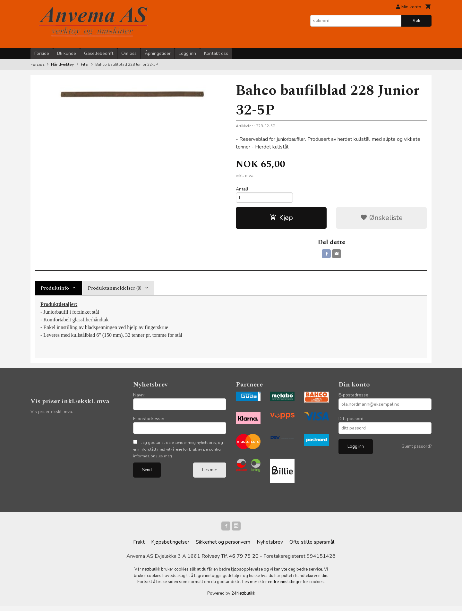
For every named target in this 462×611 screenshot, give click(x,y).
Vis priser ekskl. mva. (51, 415)
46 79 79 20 (244, 560)
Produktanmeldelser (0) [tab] (114, 291)
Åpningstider (158, 53)
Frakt (139, 546)
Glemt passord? (416, 450)
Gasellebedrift (98, 53)
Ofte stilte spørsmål (311, 546)
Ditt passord (351, 422)
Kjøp (281, 220)
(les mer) (164, 459)
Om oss (129, 53)
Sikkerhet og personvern (223, 546)
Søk (416, 21)
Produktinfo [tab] (54, 291)
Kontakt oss (216, 53)
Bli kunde (66, 53)
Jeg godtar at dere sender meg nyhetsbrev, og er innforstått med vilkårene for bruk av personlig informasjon (178, 453)
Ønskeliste (381, 220)
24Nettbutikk (243, 598)
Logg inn (187, 53)
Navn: (139, 398)
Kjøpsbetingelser (170, 546)
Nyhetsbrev (270, 546)
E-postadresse (353, 398)
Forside (41, 53)
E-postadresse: (148, 422)
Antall (242, 189)
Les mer (209, 473)
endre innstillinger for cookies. (296, 587)
